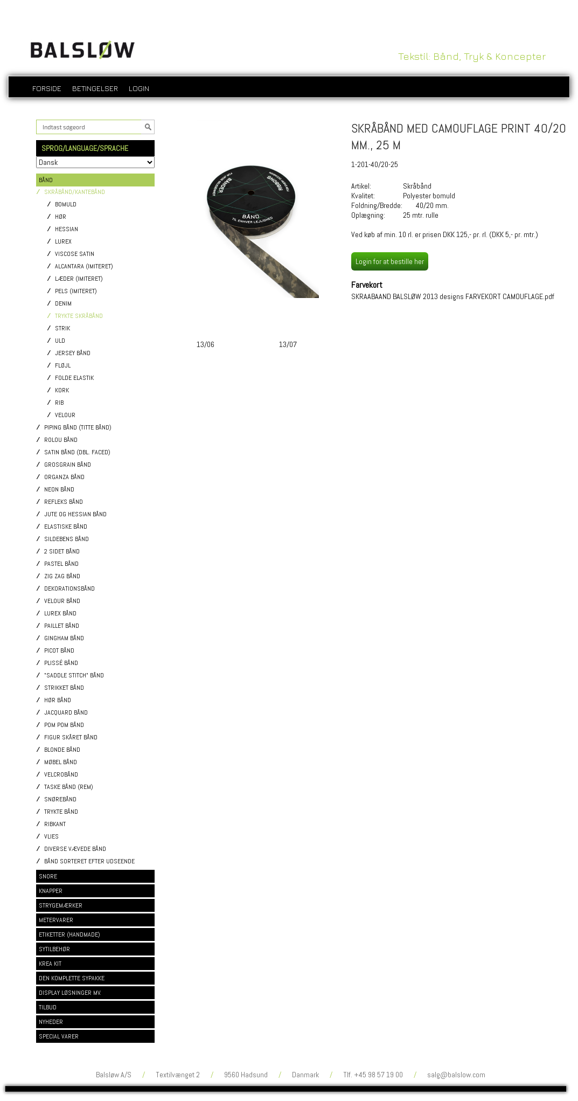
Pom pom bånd (64, 725)
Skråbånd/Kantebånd (74, 192)
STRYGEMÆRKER (60, 905)
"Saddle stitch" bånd (74, 675)
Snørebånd (60, 799)
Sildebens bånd (66, 539)
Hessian (66, 229)
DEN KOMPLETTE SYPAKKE (72, 978)
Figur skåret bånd (71, 737)
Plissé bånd (61, 663)
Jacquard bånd (66, 713)
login (139, 88)
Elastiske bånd (65, 527)
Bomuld (65, 204)
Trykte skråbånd (79, 316)
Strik (62, 328)
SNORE (48, 876)
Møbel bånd (60, 762)
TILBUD (48, 1007)
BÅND (46, 180)
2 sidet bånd (62, 552)
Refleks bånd (63, 502)
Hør (60, 217)
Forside (46, 88)
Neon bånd (59, 490)
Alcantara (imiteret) (84, 266)
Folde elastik (74, 378)
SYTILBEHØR (54, 949)
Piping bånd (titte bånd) (78, 428)
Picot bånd (59, 651)
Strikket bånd (64, 688)
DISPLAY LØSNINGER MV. (70, 992)
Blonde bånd (62, 750)
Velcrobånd (61, 775)
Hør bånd (57, 700)
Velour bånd (62, 601)
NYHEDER (51, 1021)
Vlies (51, 837)
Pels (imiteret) (76, 291)
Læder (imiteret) (79, 279)
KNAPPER (50, 891)
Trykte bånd (61, 812)
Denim (63, 304)
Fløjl (63, 366)
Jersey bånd (72, 353)
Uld (60, 341)
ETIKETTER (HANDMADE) (69, 934)
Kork (62, 390)
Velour (65, 415)
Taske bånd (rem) (68, 787)
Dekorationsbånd (69, 589)
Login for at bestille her (390, 261)
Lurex (63, 242)
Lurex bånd (60, 614)
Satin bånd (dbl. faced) (77, 452)
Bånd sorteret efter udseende (89, 861)
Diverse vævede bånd (75, 849)
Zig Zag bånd (62, 576)
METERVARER (56, 920)
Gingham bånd (64, 638)
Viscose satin (74, 254)
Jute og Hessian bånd (75, 514)
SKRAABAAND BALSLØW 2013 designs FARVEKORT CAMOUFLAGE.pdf (452, 296)
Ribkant (55, 824)
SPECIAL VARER (59, 1036)
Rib (59, 403)
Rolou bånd (61, 440)
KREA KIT (50, 963)
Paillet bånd (61, 626)
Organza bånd (64, 477)
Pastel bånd (61, 564)
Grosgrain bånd (67, 465)
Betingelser (95, 88)
